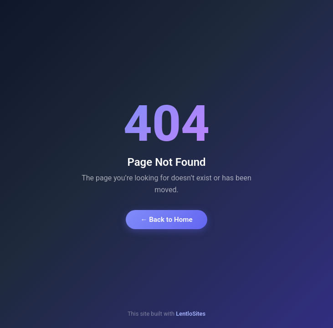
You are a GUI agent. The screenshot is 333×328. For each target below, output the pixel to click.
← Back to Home (166, 219)
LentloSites (190, 313)
